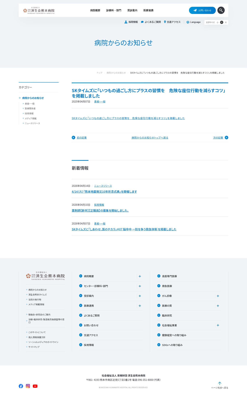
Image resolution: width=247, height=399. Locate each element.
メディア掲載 (30, 118)
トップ (103, 72)
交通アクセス (172, 22)
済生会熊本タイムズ (37, 296)
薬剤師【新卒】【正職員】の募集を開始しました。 (100, 211)
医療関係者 (30, 108)
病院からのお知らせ (33, 98)
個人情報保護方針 (36, 338)
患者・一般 (29, 103)
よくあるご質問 (151, 22)
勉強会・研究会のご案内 (39, 316)
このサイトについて (37, 333)
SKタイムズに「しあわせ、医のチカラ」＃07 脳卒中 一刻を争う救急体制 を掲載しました (124, 230)
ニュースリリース (32, 123)
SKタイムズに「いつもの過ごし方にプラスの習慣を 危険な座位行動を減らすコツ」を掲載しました (128, 118)
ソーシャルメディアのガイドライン (43, 343)
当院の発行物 (34, 300)
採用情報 (131, 22)
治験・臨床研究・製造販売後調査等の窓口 (45, 322)
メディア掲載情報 (36, 305)
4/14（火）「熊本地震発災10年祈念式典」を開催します (104, 191)
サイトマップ (33, 348)
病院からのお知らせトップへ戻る (150, 137)
